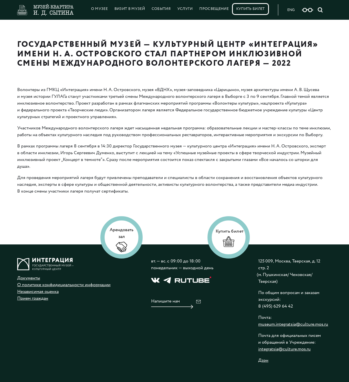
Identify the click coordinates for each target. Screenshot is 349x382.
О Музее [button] (99, 9)
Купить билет (250, 9)
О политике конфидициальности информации (64, 285)
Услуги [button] (185, 9)
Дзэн (263, 360)
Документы (28, 278)
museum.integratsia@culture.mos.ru (293, 324)
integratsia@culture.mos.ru (284, 349)
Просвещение (214, 9)
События (161, 9)
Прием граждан (32, 298)
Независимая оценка (38, 291)
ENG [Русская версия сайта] (291, 10)
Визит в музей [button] (129, 9)
